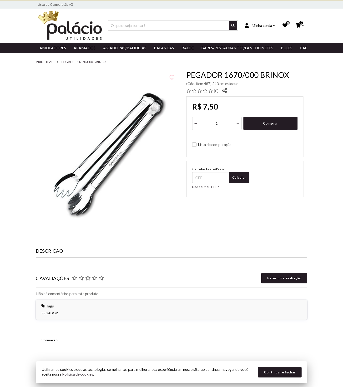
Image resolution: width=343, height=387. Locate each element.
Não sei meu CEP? (205, 187)
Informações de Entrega (58, 352)
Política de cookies (77, 374)
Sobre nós (47, 346)
